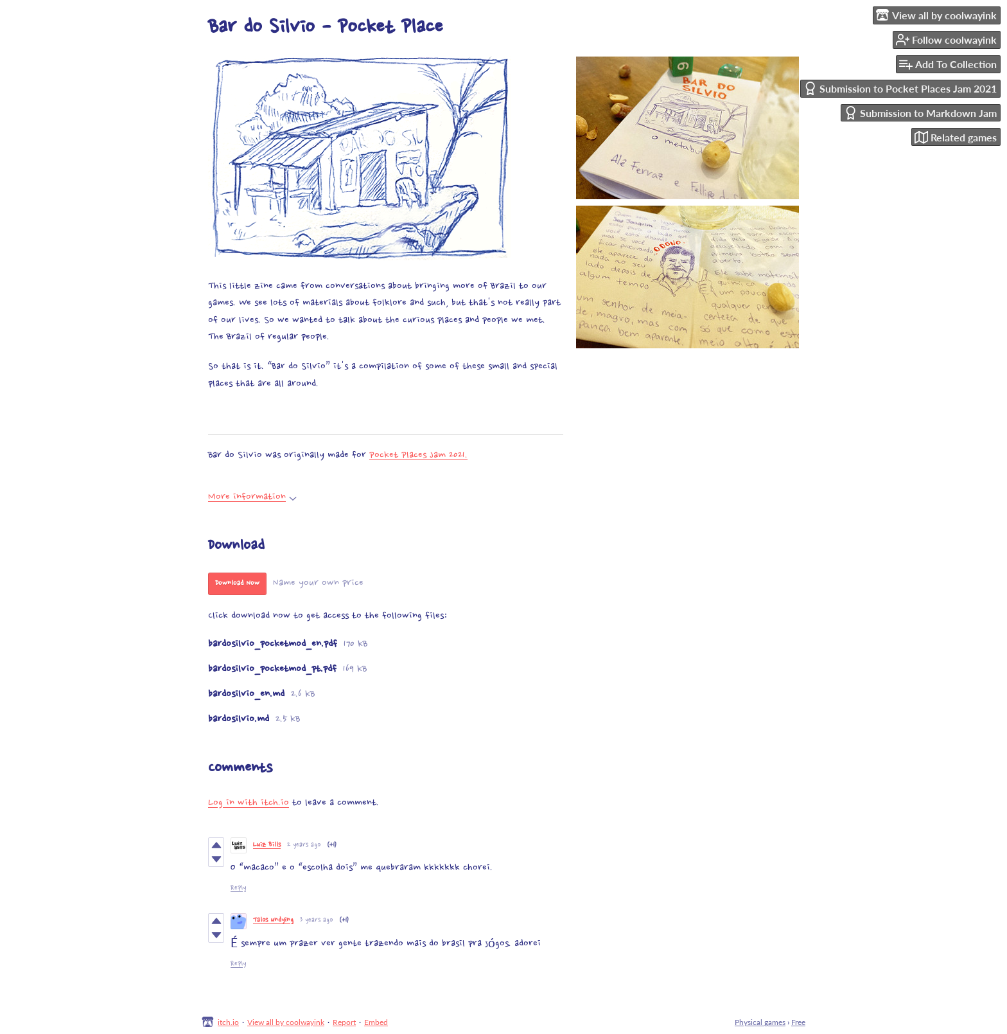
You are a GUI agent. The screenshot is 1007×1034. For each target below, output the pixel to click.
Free (798, 1022)
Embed (376, 1022)
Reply (238, 888)
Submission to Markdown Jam (920, 113)
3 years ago (316, 920)
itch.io (228, 1022)
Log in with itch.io (248, 803)
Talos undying (273, 920)
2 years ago (303, 845)
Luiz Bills (267, 845)
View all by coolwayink (285, 1022)
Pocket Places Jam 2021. (418, 455)
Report (344, 1022)
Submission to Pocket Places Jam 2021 (900, 88)
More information (252, 497)
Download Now (237, 583)
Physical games (760, 1022)
